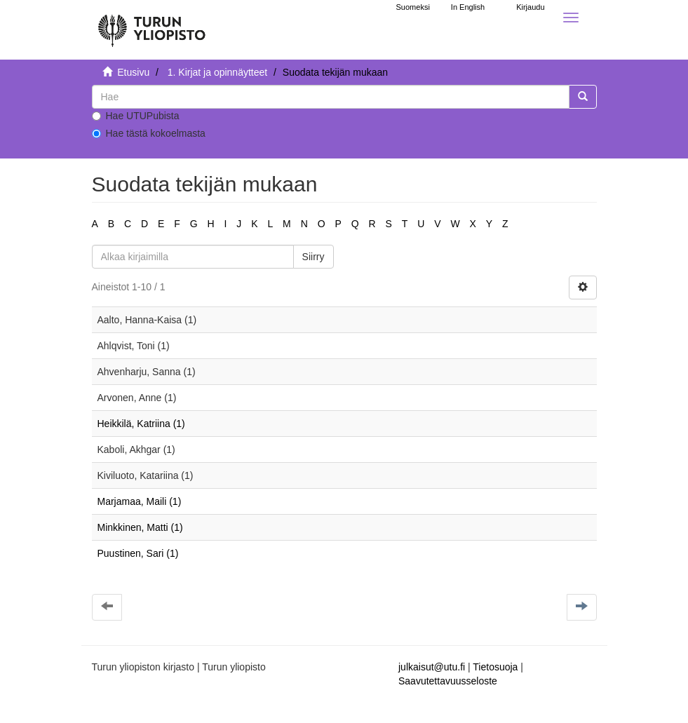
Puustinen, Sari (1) (138, 553)
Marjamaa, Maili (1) (139, 501)
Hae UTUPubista (136, 115)
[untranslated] (330, 97)
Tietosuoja (495, 667)
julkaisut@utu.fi (431, 667)
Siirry (313, 256)
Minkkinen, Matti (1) (140, 527)
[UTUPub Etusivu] (151, 24)
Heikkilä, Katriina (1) (141, 423)
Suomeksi (413, 7)
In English (468, 7)
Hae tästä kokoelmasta (148, 133)
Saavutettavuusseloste (447, 681)
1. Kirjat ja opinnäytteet (217, 72)
